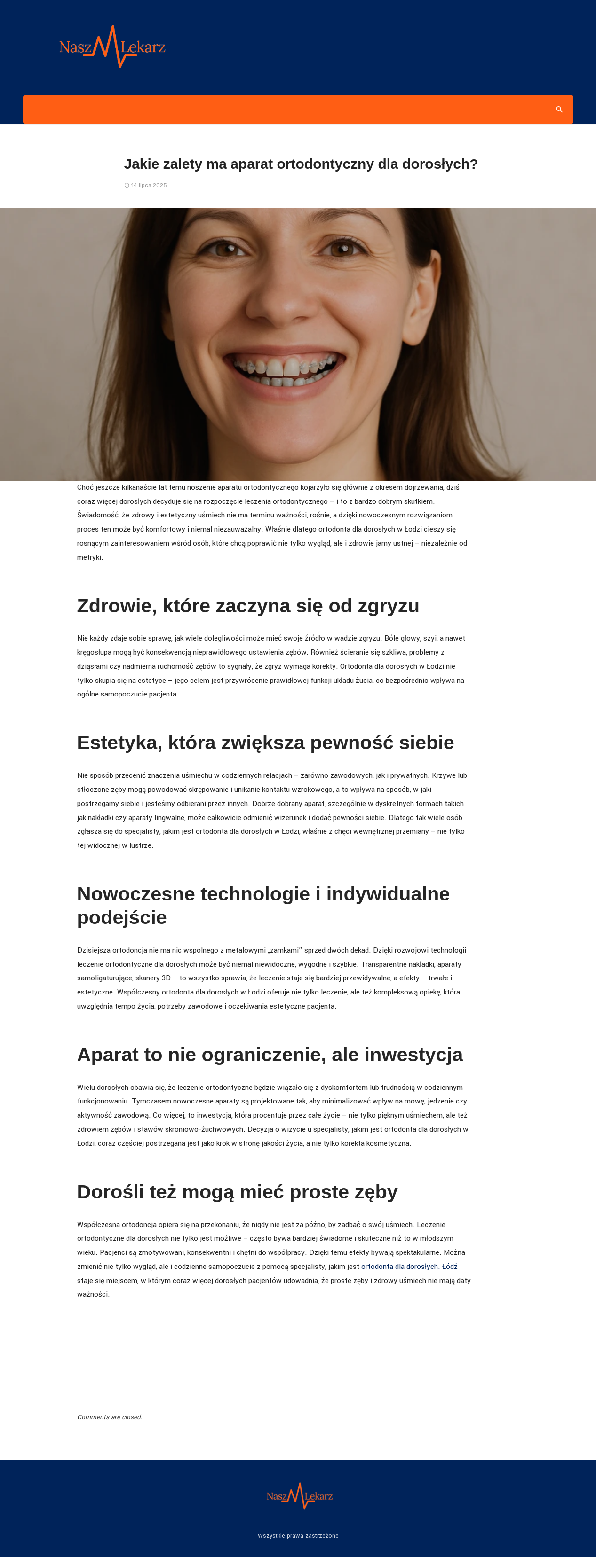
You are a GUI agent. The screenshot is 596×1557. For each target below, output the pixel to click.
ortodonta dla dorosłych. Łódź (409, 1266)
